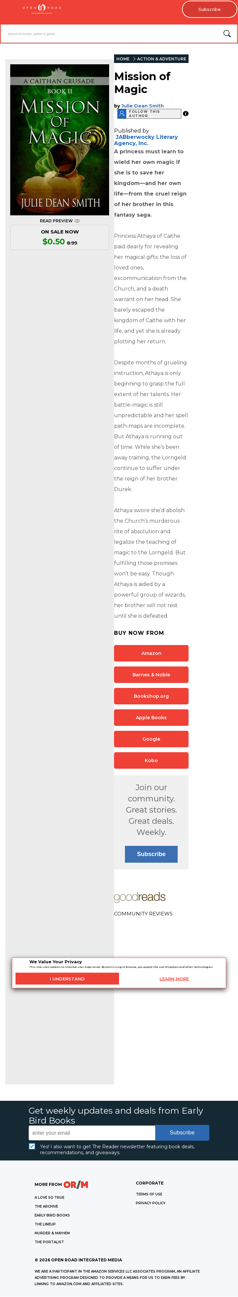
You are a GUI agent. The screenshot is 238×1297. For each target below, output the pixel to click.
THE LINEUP (45, 1224)
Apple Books (151, 718)
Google (151, 739)
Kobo (151, 760)
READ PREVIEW (60, 221)
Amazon (151, 653)
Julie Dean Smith (142, 106)
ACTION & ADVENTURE (161, 59)
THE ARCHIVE (46, 1207)
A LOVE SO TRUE (49, 1198)
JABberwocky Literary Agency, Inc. (146, 140)
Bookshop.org (151, 696)
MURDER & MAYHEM (52, 1233)
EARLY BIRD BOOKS (52, 1216)
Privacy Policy (150, 1203)
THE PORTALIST (49, 1242)
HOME (123, 59)
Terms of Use (149, 1194)
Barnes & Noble (151, 675)
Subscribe (208, 10)
